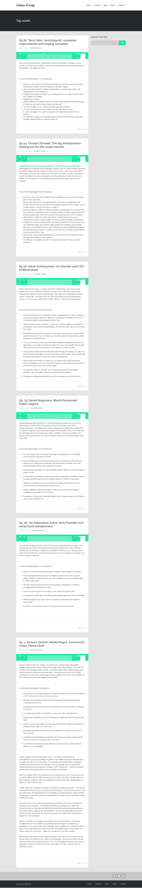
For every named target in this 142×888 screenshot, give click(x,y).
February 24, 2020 (25, 151)
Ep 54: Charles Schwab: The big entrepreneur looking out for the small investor (50, 145)
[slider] (49, 57)
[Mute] (79, 56)
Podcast (97, 5)
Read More (81, 129)
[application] (52, 55)
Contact (121, 5)
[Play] (20, 56)
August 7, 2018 (24, 408)
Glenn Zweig (25, 5)
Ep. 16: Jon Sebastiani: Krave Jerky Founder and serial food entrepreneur (51, 524)
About (112, 5)
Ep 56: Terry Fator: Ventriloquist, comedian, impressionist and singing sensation (48, 42)
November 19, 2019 (26, 274)
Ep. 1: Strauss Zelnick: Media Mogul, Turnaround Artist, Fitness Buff (43, 644)
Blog (105, 5)
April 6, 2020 (23, 48)
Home (88, 5)
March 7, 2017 (24, 650)
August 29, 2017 (24, 531)
